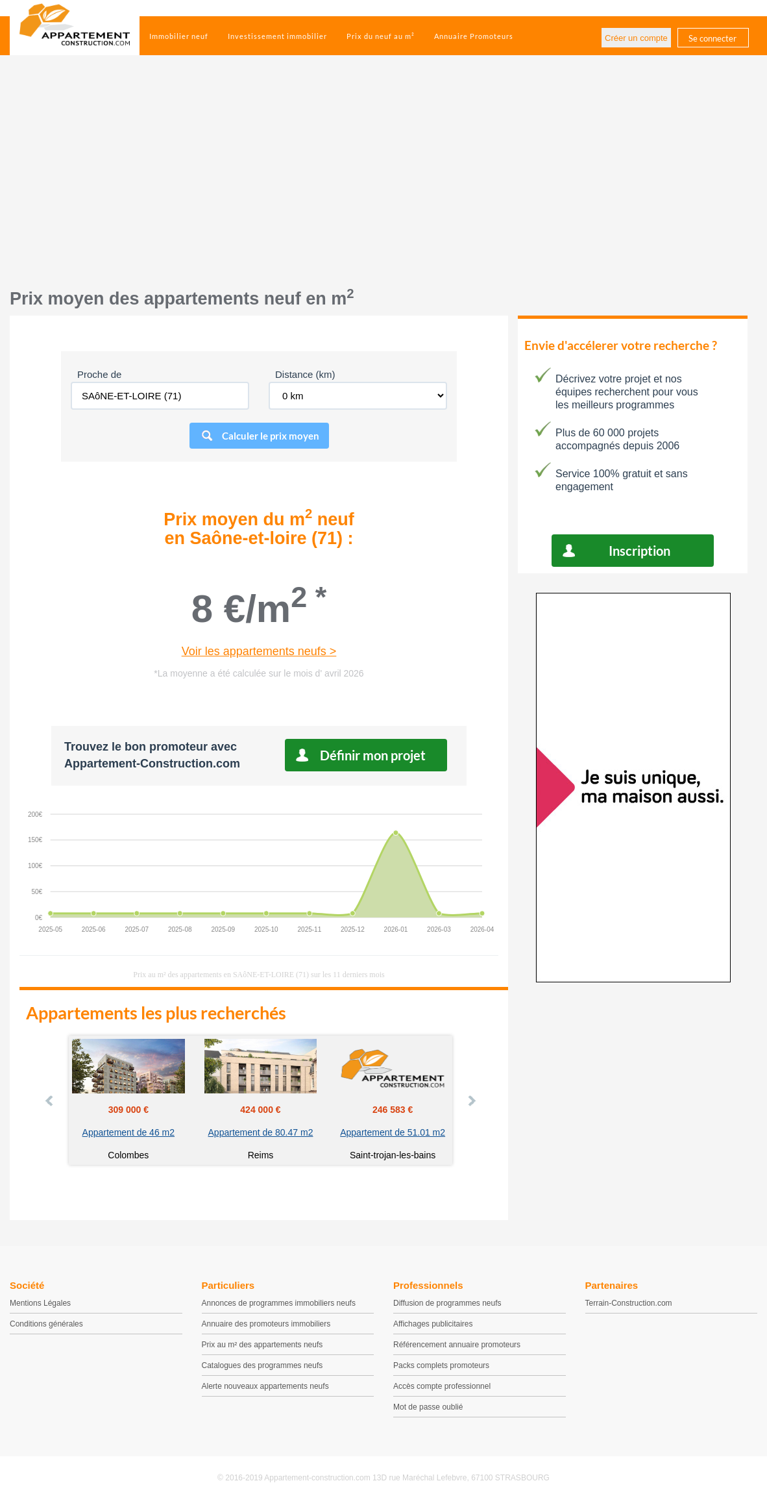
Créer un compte (636, 38)
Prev (50, 1100)
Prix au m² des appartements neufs (262, 1344)
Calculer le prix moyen (270, 436)
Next (471, 1100)
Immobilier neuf (178, 36)
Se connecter (712, 38)
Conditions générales (46, 1323)
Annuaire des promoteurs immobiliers (266, 1323)
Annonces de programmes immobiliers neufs (279, 1303)
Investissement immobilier (277, 36)
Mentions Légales (40, 1303)
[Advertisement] (383, 178)
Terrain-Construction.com (628, 1303)
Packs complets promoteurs (441, 1365)
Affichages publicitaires (433, 1323)
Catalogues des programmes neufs (262, 1365)
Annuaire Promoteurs (473, 36)
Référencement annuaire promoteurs (456, 1344)
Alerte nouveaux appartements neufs (265, 1386)
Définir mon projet (373, 755)
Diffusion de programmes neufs (447, 1303)
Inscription (639, 550)
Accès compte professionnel (442, 1386)
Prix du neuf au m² (381, 36)
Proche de (99, 374)
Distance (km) (305, 374)
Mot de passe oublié (428, 1407)
